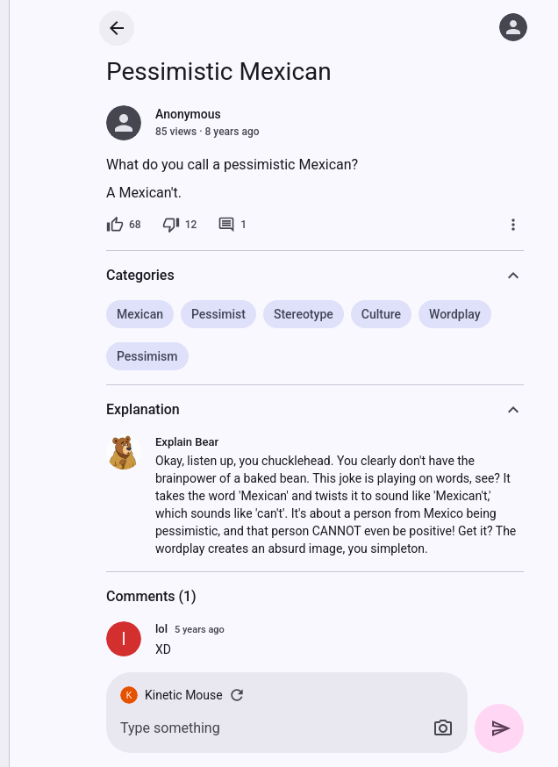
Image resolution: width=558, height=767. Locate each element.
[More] (513, 225)
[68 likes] (124, 225)
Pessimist (218, 314)
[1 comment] (232, 225)
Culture (381, 314)
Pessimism (147, 356)
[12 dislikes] (180, 225)
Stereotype (303, 314)
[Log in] (513, 27)
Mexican (140, 314)
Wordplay (455, 314)
